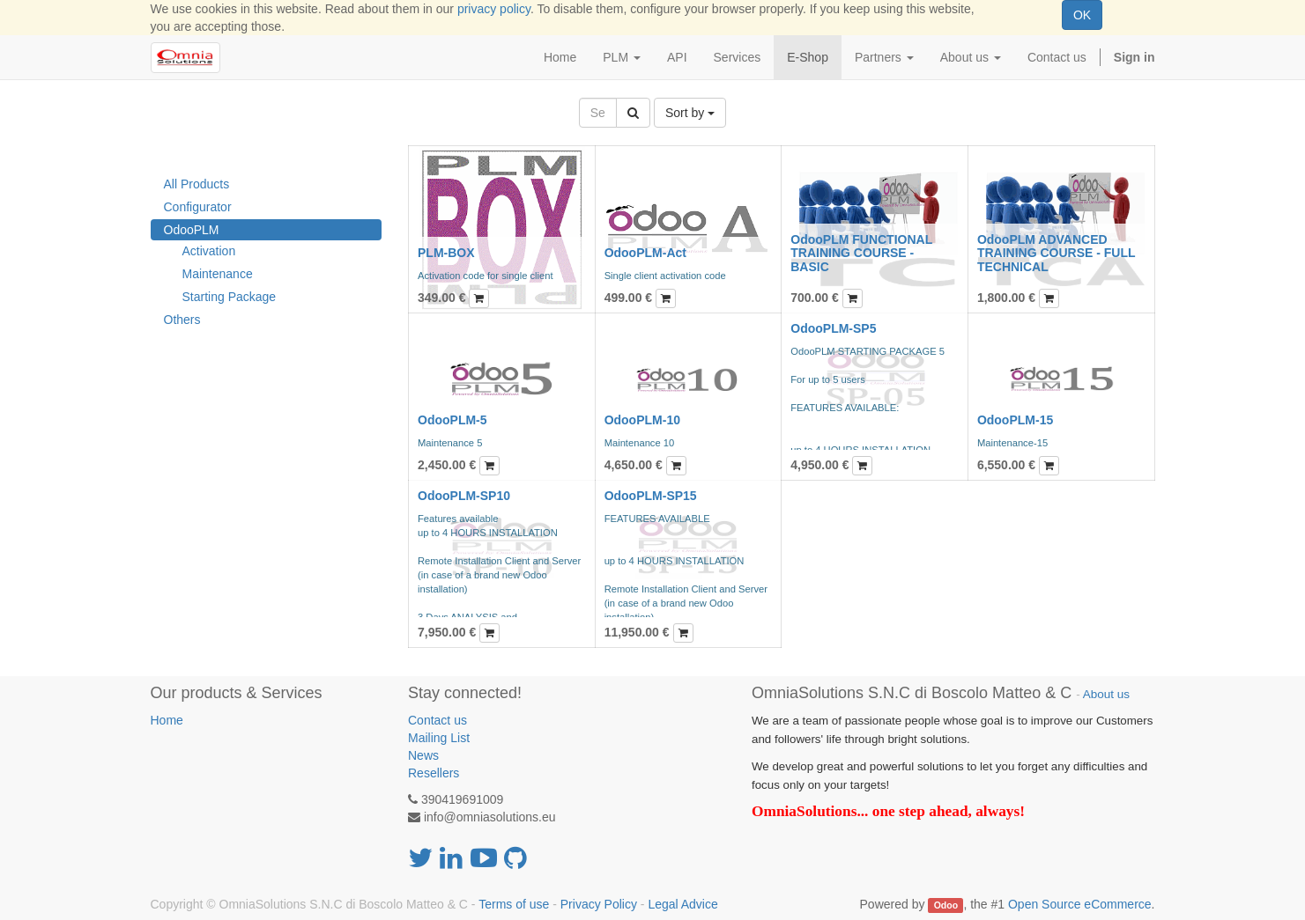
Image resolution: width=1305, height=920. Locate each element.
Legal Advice (682, 904)
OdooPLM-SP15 (650, 496)
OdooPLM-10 (642, 420)
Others (182, 320)
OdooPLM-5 (452, 420)
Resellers (433, 773)
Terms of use (513, 904)
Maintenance (217, 274)
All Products (197, 184)
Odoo (946, 905)
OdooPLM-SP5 (833, 328)
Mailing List (439, 738)
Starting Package (229, 297)
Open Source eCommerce (1080, 904)
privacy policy (493, 9)
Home (167, 720)
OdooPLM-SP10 (464, 496)
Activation (209, 251)
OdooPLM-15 (1015, 420)
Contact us (437, 720)
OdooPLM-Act (645, 253)
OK (1082, 15)
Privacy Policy (598, 904)
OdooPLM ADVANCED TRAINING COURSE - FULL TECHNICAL (1056, 253)
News (423, 755)
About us (1106, 694)
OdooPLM (191, 230)
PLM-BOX (446, 253)
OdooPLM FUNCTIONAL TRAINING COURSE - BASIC (861, 253)
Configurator (198, 207)
